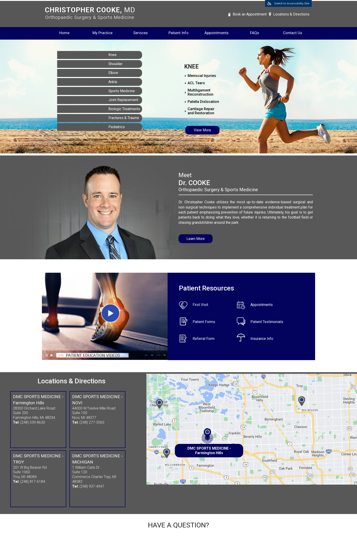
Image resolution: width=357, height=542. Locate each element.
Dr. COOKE (194, 183)
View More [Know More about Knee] (202, 130)
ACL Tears (196, 83)
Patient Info (178, 33)
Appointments (216, 33)
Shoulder (115, 64)
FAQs (254, 33)
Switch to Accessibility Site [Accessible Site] (291, 3)
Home (64, 33)
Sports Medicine (121, 91)
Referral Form (203, 338)
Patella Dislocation (203, 101)
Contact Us (292, 33)
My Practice (102, 33)
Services (140, 33)
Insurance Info (261, 338)
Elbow (113, 73)
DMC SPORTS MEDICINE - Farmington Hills (209, 450)
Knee (112, 55)
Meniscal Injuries (202, 76)
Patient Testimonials (266, 322)
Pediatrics (116, 127)
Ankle (112, 82)
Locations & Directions (291, 14)
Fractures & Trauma (123, 118)
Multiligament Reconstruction (200, 92)
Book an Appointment (250, 14)
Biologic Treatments (124, 109)
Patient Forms (204, 322)
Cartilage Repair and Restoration (201, 111)
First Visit (200, 305)
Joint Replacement (123, 100)
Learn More (195, 239)
